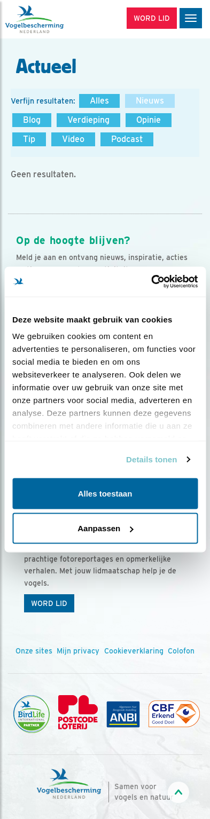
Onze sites (33, 651)
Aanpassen (105, 528)
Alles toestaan (105, 493)
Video (73, 139)
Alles (99, 101)
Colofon (181, 651)
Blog (32, 120)
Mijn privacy (78, 651)
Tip (29, 139)
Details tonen (151, 459)
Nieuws (150, 101)
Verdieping (88, 120)
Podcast (127, 139)
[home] (53, 19)
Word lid (49, 603)
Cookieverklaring (134, 651)
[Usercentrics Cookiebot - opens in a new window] (151, 282)
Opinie (148, 120)
